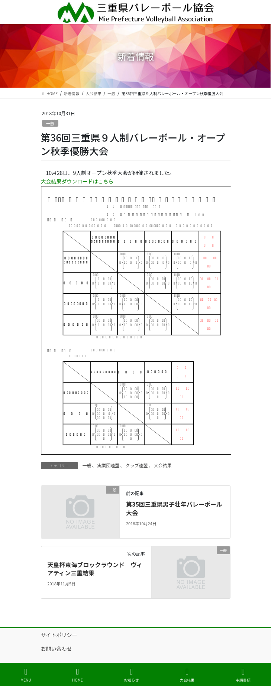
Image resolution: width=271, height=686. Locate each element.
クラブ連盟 (137, 465)
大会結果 (163, 465)
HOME (77, 675)
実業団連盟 (108, 465)
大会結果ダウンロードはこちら (77, 181)
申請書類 (243, 675)
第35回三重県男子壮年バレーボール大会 (174, 508)
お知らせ (131, 675)
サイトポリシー (59, 634)
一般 (50, 123)
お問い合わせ (56, 648)
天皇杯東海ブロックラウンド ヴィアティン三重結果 (94, 568)
